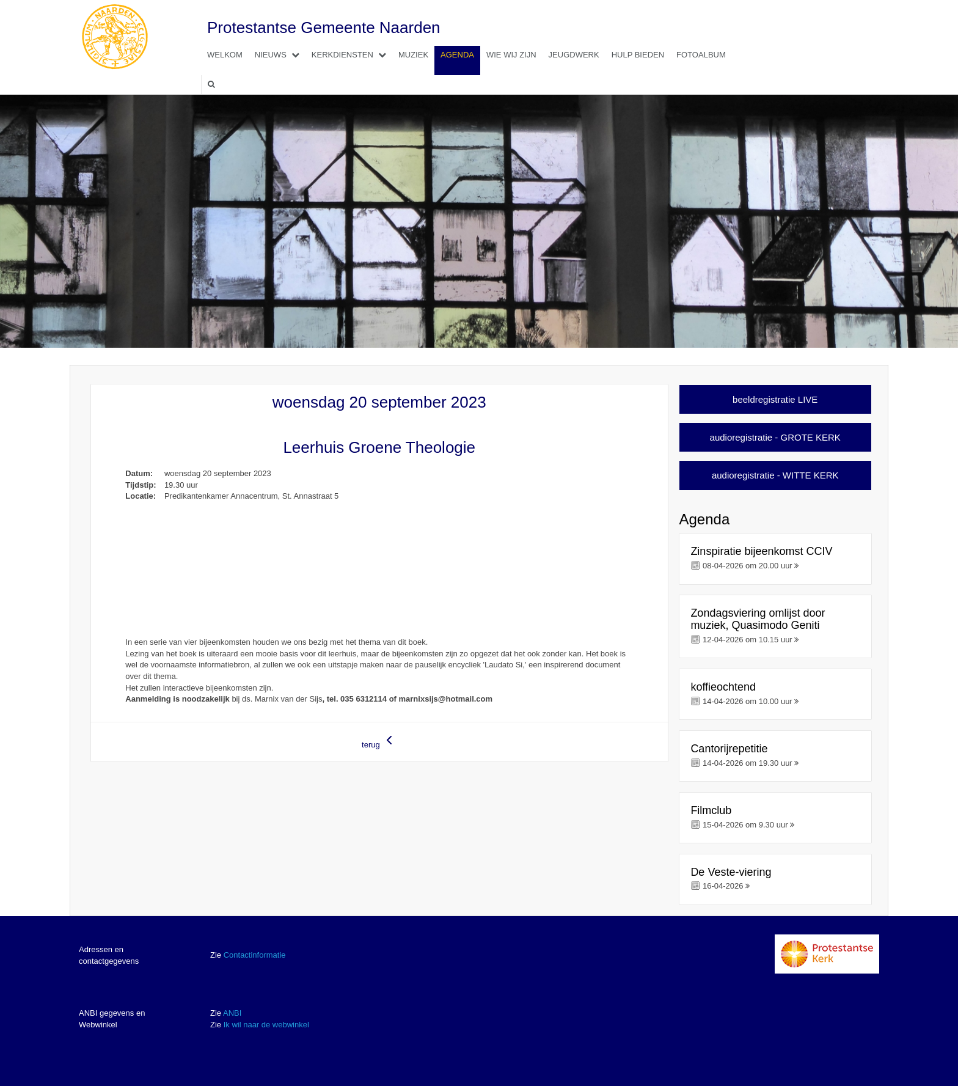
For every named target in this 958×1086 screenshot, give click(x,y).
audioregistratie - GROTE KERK (775, 437)
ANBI (232, 1013)
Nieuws (280, 54)
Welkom (225, 54)
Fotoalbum (701, 54)
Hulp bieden (638, 54)
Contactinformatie (255, 954)
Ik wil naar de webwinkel (266, 1024)
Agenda (457, 54)
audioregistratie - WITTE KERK (775, 475)
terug (379, 741)
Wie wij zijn (511, 54)
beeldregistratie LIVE (775, 399)
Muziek (413, 54)
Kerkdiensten (352, 54)
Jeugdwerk (574, 54)
